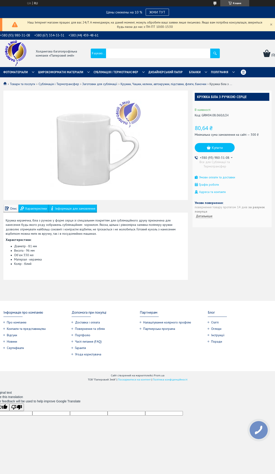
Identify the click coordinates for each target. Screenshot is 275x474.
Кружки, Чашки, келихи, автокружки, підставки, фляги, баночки (163, 84)
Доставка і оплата (87, 322)
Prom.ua (159, 375)
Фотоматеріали (15, 72)
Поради (216, 341)
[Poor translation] (16, 407)
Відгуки (12, 335)
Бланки (195, 72)
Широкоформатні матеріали (60, 72)
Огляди (216, 329)
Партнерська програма (159, 329)
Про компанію (16, 322)
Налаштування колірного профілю (167, 322)
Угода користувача (88, 354)
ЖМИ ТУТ (157, 12)
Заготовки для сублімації (99, 84)
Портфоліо (82, 335)
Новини (12, 341)
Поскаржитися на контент (134, 379)
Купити (217, 147)
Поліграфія (219, 72)
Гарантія (80, 348)
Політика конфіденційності (170, 379)
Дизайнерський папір (165, 72)
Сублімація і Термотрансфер (59, 84)
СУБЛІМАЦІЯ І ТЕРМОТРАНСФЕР (115, 72)
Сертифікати (15, 348)
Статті (215, 322)
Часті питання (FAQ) (88, 341)
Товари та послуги (22, 84)
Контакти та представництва (26, 329)
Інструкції (217, 335)
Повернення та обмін (90, 329)
